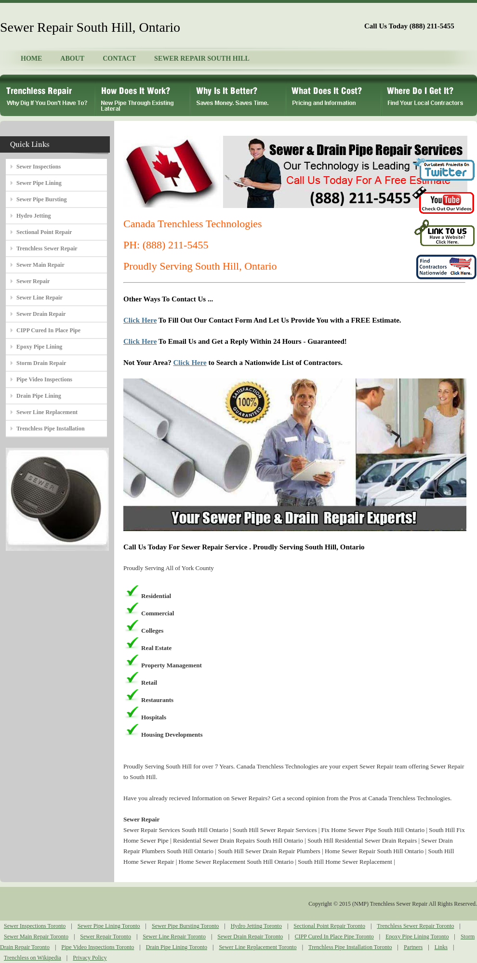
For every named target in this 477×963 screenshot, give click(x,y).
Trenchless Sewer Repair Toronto (415, 926)
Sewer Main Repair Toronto (36, 936)
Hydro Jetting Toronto (256, 926)
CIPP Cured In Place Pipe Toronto (334, 936)
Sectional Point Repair (44, 232)
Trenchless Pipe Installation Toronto (350, 947)
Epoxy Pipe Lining (39, 346)
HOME (31, 58)
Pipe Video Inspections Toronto (97, 947)
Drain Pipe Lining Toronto (176, 947)
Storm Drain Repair (41, 363)
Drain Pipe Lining (38, 395)
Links (441, 947)
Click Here (140, 320)
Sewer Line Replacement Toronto (257, 947)
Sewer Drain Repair (41, 314)
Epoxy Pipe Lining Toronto (417, 936)
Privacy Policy (89, 957)
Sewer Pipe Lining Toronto (109, 926)
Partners (413, 947)
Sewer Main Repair (40, 264)
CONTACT (119, 58)
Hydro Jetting (33, 215)
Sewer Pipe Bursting (41, 199)
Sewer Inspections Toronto (35, 926)
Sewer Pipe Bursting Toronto (185, 926)
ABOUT (72, 58)
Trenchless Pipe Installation (50, 428)
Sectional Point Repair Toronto (329, 926)
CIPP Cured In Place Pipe (48, 330)
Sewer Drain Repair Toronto (250, 936)
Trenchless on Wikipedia (32, 957)
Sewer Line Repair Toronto (174, 936)
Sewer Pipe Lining (39, 183)
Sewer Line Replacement (47, 412)
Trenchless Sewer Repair (47, 248)
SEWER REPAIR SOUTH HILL (202, 58)
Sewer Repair (33, 281)
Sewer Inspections (38, 166)
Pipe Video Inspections (44, 379)
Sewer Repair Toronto (105, 936)
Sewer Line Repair (39, 297)
